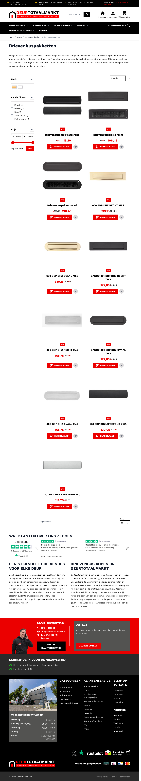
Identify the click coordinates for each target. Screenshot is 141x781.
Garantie (88, 713)
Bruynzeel (118, 731)
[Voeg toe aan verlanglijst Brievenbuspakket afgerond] (75, 146)
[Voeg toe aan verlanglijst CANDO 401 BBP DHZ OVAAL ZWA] (121, 365)
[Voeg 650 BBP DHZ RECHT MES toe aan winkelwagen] (105, 217)
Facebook (118, 694)
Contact (87, 690)
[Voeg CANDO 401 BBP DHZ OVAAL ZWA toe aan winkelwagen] (105, 365)
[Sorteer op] (118, 78)
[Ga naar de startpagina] (34, 14)
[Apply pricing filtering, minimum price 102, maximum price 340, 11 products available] (30, 148)
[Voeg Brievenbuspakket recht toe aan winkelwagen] (105, 146)
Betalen (87, 705)
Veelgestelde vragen (93, 701)
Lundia (116, 727)
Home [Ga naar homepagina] (11, 37)
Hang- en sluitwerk (20, 30)
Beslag (81, 25)
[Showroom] (103, 14)
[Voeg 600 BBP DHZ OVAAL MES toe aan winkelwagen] (59, 291)
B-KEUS (43, 30)
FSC (86, 725)
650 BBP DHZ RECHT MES (108, 205)
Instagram (118, 690)
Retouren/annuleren (93, 721)
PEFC (86, 729)
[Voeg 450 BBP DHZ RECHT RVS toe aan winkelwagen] (59, 365)
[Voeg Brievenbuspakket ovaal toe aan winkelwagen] (59, 217)
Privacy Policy (102, 777)
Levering (88, 709)
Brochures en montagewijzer (91, 695)
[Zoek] (87, 14)
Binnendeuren (17, 25)
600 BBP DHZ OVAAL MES (62, 275)
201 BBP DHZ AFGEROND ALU (62, 494)
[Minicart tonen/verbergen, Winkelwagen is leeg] (124, 14)
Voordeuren (39, 25)
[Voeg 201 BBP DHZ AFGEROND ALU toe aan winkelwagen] (59, 506)
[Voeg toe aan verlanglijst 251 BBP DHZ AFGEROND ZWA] (121, 436)
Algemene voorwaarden (120, 777)
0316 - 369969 (48, 628)
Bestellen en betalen (94, 717)
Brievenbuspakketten (51, 37)
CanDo (116, 719)
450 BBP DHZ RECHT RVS (62, 349)
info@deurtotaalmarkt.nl (53, 631)
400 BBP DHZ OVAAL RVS (62, 423)
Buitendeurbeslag (32, 37)
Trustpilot (118, 702)
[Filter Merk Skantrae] (20, 87)
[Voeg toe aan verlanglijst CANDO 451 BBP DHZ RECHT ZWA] (121, 291)
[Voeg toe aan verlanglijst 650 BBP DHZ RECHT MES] (121, 217)
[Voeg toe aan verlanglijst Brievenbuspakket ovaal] (75, 217)
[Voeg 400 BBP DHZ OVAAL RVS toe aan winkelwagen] (59, 436)
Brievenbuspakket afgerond (62, 134)
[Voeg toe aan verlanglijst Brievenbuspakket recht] (121, 146)
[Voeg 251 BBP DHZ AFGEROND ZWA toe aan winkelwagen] (105, 436)
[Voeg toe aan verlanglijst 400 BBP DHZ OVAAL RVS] (75, 436)
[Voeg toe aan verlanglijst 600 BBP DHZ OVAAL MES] (75, 291)
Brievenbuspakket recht (108, 134)
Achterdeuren (62, 25)
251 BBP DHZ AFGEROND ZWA (108, 423)
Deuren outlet (88, 645)
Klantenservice (119, 25)
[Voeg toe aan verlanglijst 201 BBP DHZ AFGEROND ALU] (75, 506)
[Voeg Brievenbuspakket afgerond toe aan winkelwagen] (59, 146)
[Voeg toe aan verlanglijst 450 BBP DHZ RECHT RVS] (75, 365)
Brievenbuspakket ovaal (62, 205)
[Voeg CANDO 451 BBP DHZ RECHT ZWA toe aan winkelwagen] (105, 291)
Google (116, 698)
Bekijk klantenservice (51, 646)
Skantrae (117, 715)
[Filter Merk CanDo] (14, 87)
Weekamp (118, 723)
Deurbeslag (65, 699)
